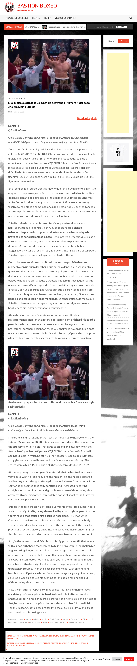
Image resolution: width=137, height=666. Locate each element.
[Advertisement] (118, 93)
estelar (66, 619)
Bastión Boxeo (37, 6)
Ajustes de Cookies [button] (101, 659)
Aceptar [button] (129, 659)
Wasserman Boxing (76, 622)
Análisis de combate (16, 99)
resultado (54, 622)
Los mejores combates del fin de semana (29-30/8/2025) (118, 273)
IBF (83, 619)
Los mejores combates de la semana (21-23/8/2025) (117, 322)
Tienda (47, 18)
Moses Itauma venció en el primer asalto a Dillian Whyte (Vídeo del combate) (118, 333)
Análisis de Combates (17, 18)
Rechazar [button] (117, 659)
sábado (63, 622)
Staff (10, 112)
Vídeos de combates (65, 18)
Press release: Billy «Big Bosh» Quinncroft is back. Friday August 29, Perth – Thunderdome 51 (117, 309)
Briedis (36, 619)
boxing (28, 619)
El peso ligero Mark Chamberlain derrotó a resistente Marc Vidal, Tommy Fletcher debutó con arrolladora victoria (47, 644)
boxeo (20, 619)
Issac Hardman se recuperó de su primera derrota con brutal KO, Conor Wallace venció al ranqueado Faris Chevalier (50, 637)
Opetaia (23, 622)
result (45, 622)
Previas (36, 18)
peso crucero (34, 622)
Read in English (87, 118)
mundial (90, 619)
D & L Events (55, 619)
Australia (12, 619)
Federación (75, 619)
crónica (44, 619)
